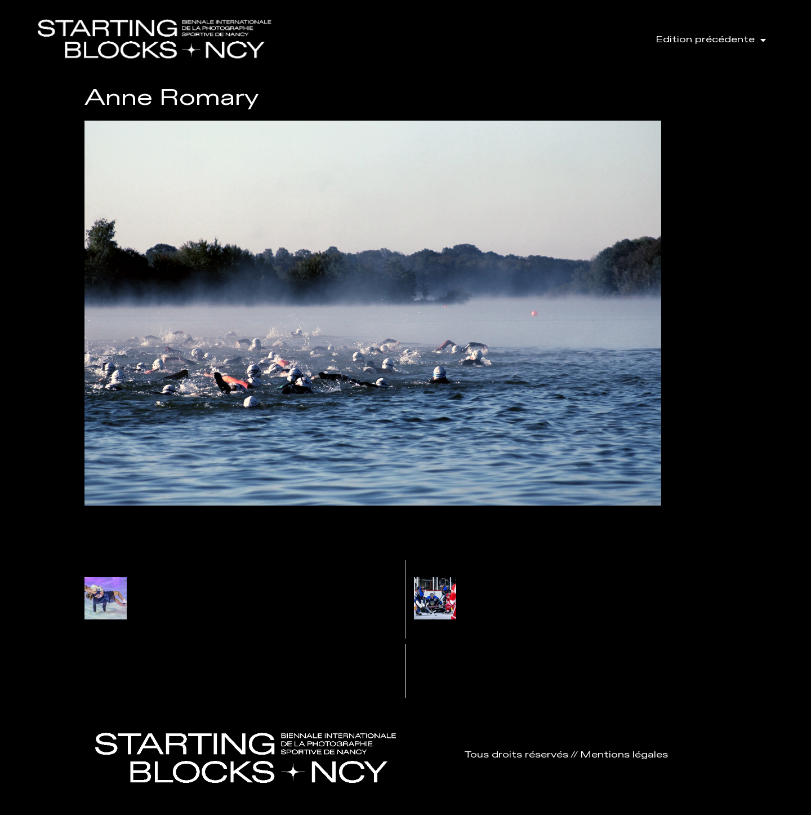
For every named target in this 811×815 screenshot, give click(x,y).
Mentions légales (624, 755)
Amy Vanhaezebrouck (523, 584)
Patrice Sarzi (171, 584)
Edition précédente (711, 40)
